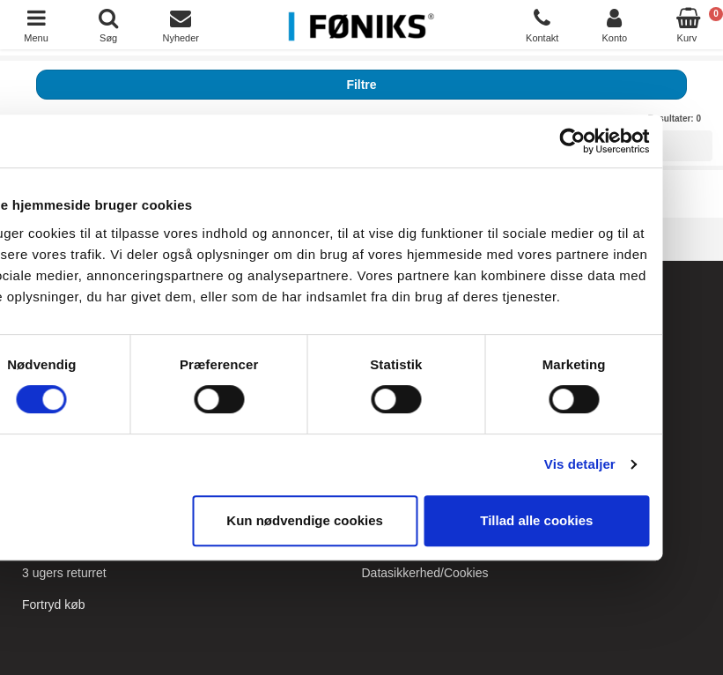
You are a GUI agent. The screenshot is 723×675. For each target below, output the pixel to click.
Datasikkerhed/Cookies (425, 573)
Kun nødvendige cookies (358, 520)
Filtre (361, 85)
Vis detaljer (633, 463)
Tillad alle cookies (590, 520)
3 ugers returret (64, 573)
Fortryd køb (53, 604)
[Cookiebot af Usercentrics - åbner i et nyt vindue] (626, 141)
